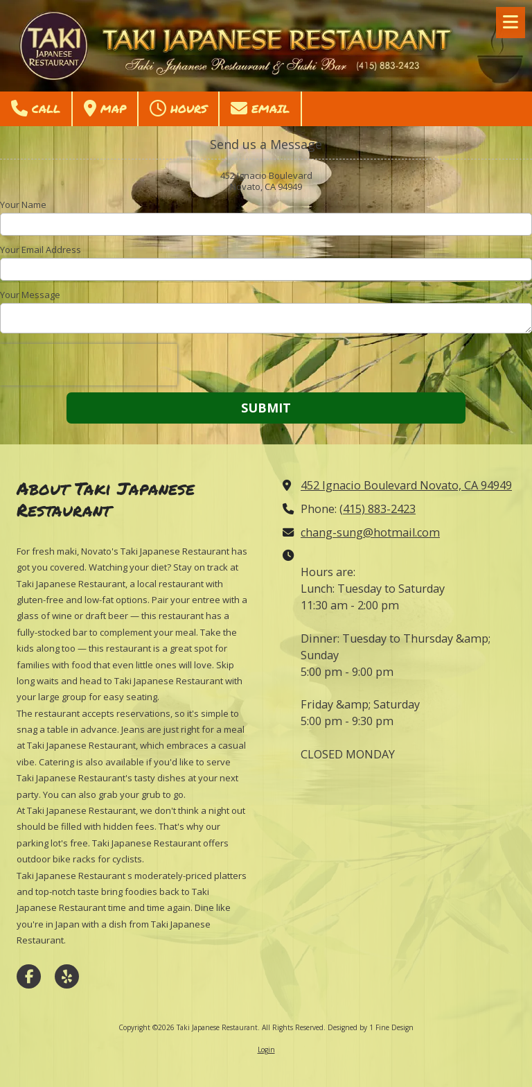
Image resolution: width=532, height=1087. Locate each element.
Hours (178, 108)
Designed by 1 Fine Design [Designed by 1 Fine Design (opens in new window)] (371, 1027)
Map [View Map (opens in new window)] (105, 108)
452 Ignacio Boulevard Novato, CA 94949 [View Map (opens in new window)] (406, 485)
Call (35, 108)
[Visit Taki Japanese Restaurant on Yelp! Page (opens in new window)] (67, 976)
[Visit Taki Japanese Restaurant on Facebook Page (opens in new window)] (29, 976)
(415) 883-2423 (377, 508)
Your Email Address (40, 249)
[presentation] (88, 364)
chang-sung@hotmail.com (370, 532)
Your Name (23, 204)
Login (266, 1049)
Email (260, 108)
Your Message (30, 294)
